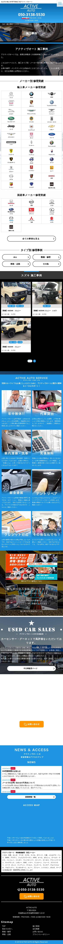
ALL (15, 257)
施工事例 (36, 926)
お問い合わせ (38, 931)
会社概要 (36, 929)
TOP (3, 926)
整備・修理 (45, 257)
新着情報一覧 (30, 797)
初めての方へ (7, 929)
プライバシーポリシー (41, 934)
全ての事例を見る (31, 238)
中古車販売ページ (30, 668)
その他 (46, 264)
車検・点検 (15, 264)
